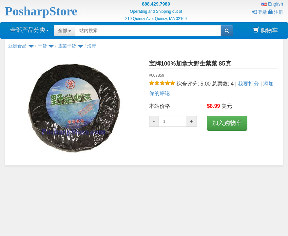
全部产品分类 (29, 30)
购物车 (265, 30)
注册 (275, 12)
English (272, 4)
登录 (259, 12)
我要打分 (248, 84)
